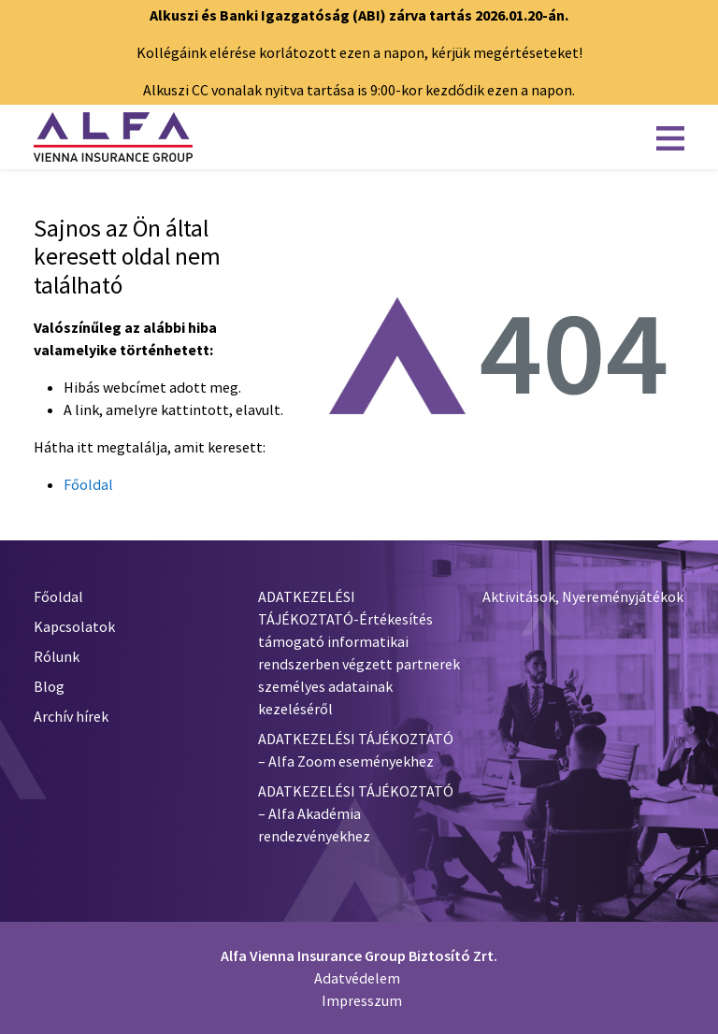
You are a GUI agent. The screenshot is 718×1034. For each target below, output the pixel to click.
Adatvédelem (357, 978)
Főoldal (88, 484)
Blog (49, 686)
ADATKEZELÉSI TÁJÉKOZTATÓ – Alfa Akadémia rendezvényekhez (355, 813)
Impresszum (362, 1000)
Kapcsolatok (74, 626)
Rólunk (56, 656)
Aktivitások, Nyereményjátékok (582, 596)
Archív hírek (71, 716)
